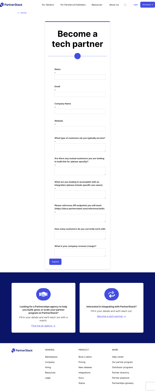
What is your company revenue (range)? (75, 246)
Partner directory (120, 372)
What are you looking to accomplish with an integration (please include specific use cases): (79, 183)
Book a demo (85, 356)
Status (82, 383)
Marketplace (51, 356)
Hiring (48, 367)
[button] (48, 5)
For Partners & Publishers (73, 5)
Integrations (84, 372)
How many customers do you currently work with (80, 229)
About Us (114, 5)
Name (58, 69)
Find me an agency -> (43, 325)
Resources (50, 372)
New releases (85, 367)
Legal (47, 378)
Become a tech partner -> (111, 316)
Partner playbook (120, 378)
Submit (55, 261)
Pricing (82, 362)
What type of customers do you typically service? (80, 138)
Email (57, 86)
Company (50, 362)
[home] (11, 4)
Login (135, 5)
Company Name (63, 103)
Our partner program (122, 362)
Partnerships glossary (123, 383)
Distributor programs (122, 367)
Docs (81, 378)
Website (59, 121)
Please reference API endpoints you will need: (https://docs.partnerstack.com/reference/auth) (80, 207)
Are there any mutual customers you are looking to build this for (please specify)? (79, 160)
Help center (118, 356)
